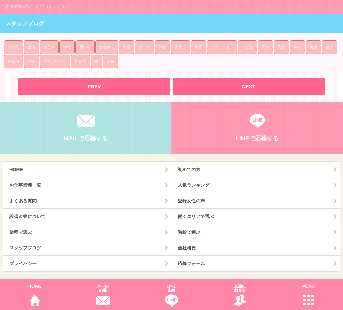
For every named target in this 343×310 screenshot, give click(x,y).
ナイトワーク (54, 61)
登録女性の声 (191, 200)
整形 (329, 47)
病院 (281, 47)
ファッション (221, 47)
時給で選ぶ (189, 232)
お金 (126, 47)
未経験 (247, 47)
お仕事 (49, 47)
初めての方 (189, 169)
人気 (110, 61)
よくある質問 (23, 200)
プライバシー (23, 263)
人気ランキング (193, 185)
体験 (162, 47)
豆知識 (13, 61)
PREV (94, 87)
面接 (31, 61)
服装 (198, 47)
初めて (80, 61)
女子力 (180, 47)
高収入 (13, 47)
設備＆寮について (27, 216)
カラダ (144, 47)
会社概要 (187, 247)
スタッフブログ (25, 247)
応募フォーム (191, 263)
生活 (31, 47)
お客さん (106, 47)
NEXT (248, 87)
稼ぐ (297, 47)
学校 (67, 47)
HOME (16, 169)
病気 (265, 47)
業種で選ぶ (20, 232)
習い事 (85, 47)
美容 (313, 47)
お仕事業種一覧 (25, 185)
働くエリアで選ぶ (196, 216)
